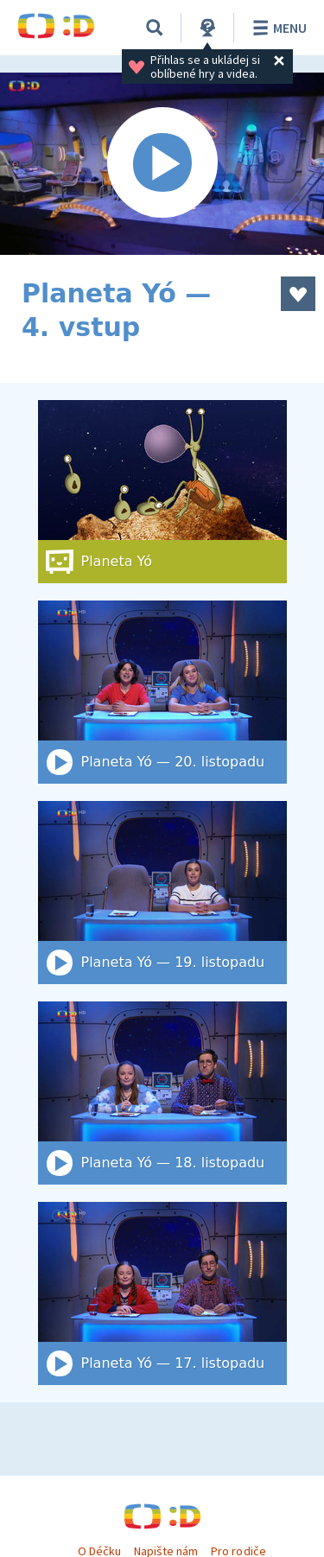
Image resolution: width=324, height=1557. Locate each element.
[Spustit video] (162, 164)
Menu (277, 28)
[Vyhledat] (155, 27)
